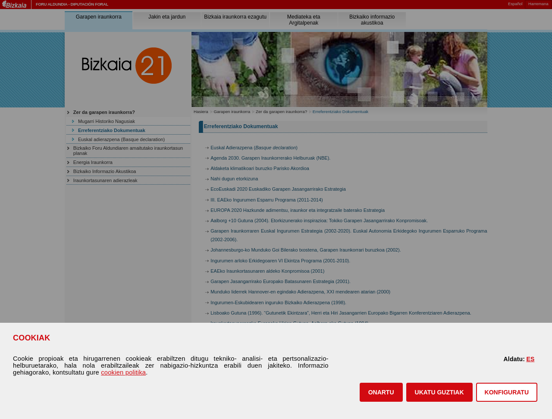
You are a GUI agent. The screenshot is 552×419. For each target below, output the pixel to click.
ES (530, 359)
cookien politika (123, 372)
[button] (381, 392)
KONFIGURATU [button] (507, 392)
